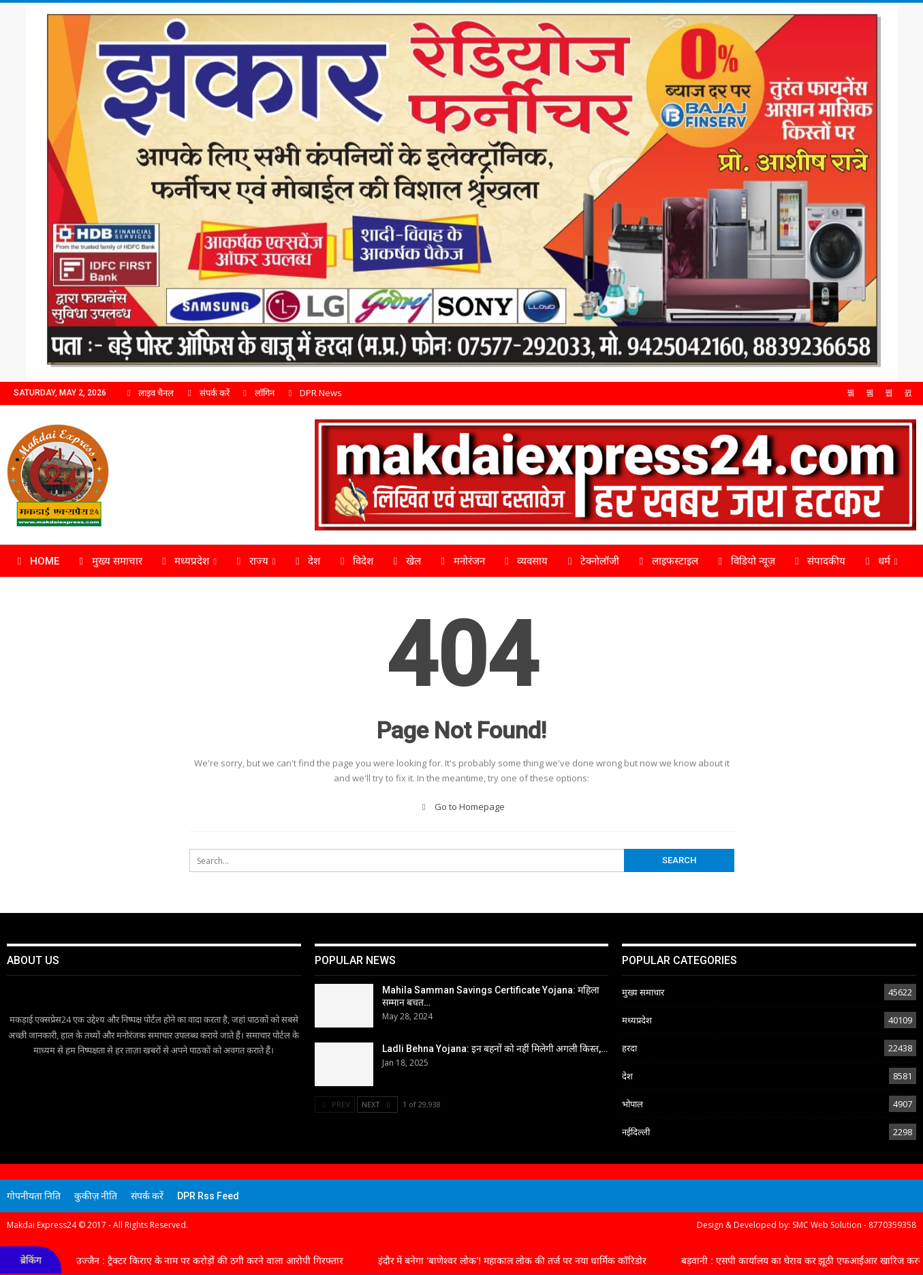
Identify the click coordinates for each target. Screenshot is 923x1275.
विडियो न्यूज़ (744, 561)
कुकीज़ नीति (95, 1195)
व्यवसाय (524, 561)
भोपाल (632, 1104)
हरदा (629, 1048)
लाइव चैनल (148, 393)
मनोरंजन (461, 561)
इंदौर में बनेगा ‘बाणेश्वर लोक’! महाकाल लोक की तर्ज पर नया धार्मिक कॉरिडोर (527, 1260)
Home (36, 561)
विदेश (354, 561)
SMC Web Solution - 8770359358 (854, 1225)
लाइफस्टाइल (666, 561)
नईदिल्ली (636, 1132)
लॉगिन (257, 393)
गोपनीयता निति (34, 1195)
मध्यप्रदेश (184, 561)
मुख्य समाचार (108, 561)
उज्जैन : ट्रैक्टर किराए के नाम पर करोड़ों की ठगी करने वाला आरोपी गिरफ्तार (225, 1260)
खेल (405, 561)
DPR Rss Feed (208, 1195)
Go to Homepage (461, 806)
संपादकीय (818, 561)
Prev (335, 1104)
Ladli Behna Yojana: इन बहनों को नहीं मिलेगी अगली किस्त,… (495, 1048)
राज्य (250, 561)
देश (306, 561)
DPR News (313, 393)
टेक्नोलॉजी (591, 561)
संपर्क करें (206, 393)
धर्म (875, 561)
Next (377, 1104)
